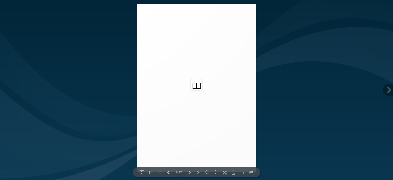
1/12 (179, 172)
